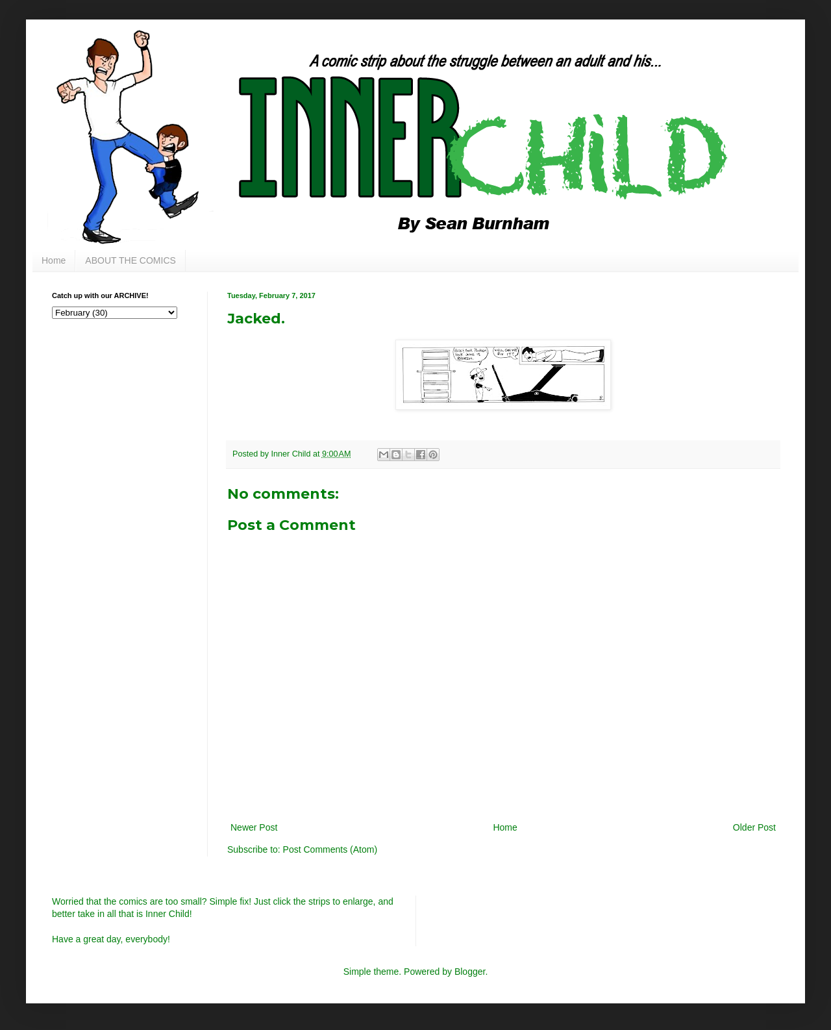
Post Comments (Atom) (330, 849)
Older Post (754, 827)
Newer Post (253, 827)
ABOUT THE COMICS (130, 260)
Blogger (469, 971)
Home (54, 260)
